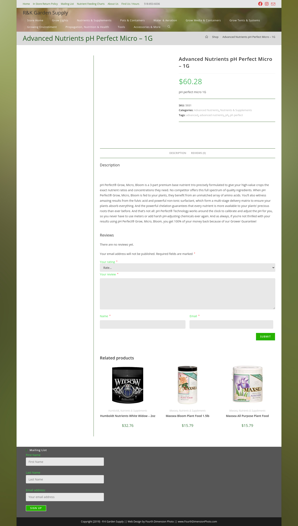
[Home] (206, 37)
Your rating (109, 262)
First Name (33, 455)
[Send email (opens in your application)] (272, 4)
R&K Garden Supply (45, 12)
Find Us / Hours (130, 4)
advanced (192, 115)
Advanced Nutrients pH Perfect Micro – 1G (248, 37)
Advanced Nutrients (206, 110)
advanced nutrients (212, 115)
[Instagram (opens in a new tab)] (267, 4)
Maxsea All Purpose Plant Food (247, 416)
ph (227, 115)
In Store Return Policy (45, 4)
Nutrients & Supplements (236, 110)
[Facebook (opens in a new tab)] (260, 4)
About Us (113, 4)
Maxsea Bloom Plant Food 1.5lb (187, 416)
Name (105, 316)
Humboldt (113, 410)
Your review (109, 274)
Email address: (36, 490)
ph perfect (236, 115)
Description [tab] (177, 153)
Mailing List (67, 4)
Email (194, 316)
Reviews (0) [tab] (198, 153)
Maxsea (173, 410)
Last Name (33, 472)
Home (26, 4)
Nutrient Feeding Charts (91, 4)
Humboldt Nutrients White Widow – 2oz (127, 416)
